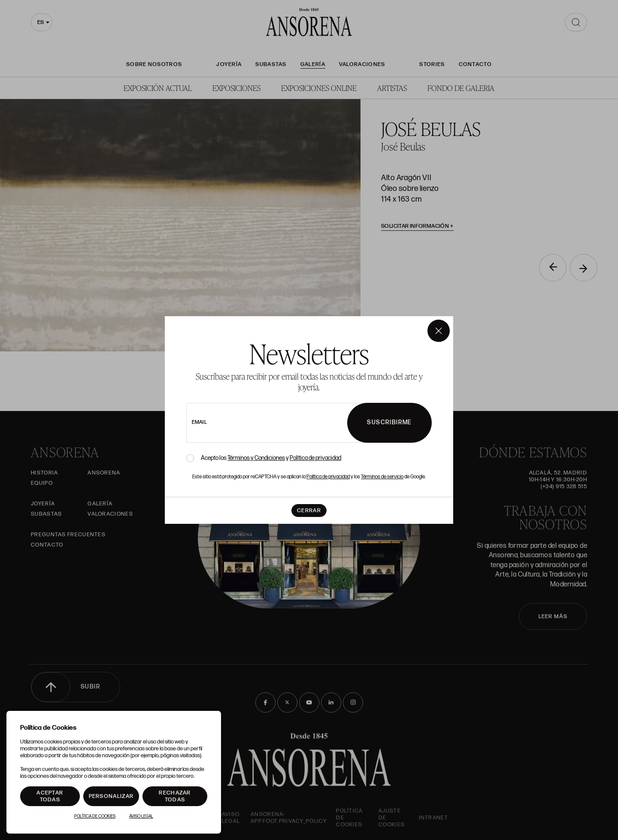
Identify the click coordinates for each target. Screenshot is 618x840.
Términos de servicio (382, 477)
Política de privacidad (315, 458)
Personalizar (111, 796)
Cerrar (309, 510)
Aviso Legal (141, 816)
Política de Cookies (94, 816)
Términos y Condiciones (256, 458)
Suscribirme (389, 422)
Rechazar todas (175, 796)
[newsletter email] (290, 423)
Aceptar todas (49, 796)
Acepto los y (271, 458)
